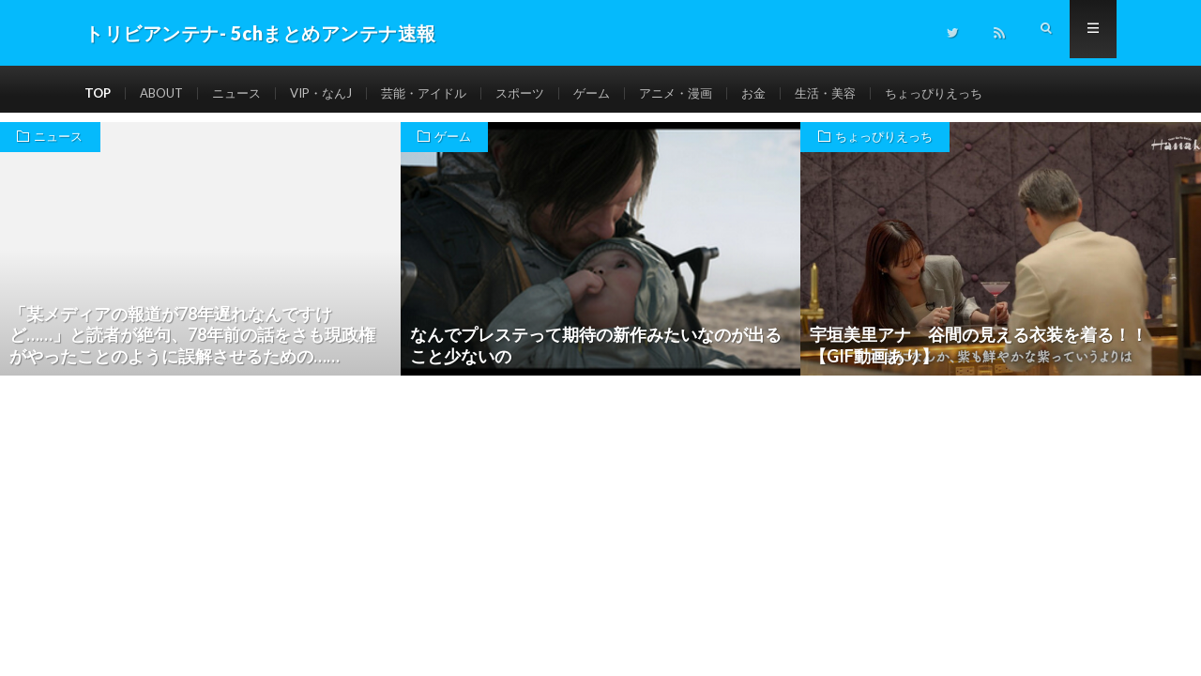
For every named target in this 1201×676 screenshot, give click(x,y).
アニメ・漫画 (707, 93)
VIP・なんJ (334, 93)
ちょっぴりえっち (978, 93)
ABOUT (166, 93)
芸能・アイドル (443, 93)
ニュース (245, 93)
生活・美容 (864, 93)
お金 (789, 93)
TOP (98, 93)
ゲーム (619, 93)
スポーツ (544, 93)
